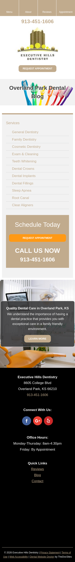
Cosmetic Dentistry (26, 147)
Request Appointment (37, 68)
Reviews (37, 469)
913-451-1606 (37, 21)
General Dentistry (25, 132)
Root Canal (20, 198)
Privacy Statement (50, 552)
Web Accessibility (18, 556)
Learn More (37, 338)
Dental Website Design (42, 556)
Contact (37, 481)
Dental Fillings (22, 183)
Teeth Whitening (24, 161)
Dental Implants (24, 176)
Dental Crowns (23, 169)
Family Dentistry (24, 139)
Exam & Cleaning (25, 154)
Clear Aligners (22, 205)
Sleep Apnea (21, 190)
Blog (37, 475)
